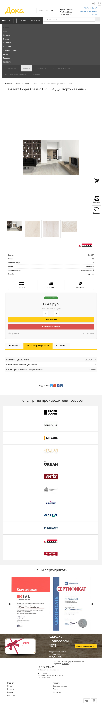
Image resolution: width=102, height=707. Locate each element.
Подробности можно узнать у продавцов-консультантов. (60, 646)
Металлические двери (15, 75)
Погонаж (36, 75)
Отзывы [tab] (61, 345)
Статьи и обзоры (10, 50)
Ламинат (26, 68)
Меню (22, 21)
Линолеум (41, 68)
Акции (5, 54)
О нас (5, 31)
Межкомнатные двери (63, 68)
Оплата (6, 39)
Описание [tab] (14, 345)
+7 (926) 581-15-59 (89, 8)
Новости (6, 35)
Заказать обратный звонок (49, 670)
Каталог (7, 21)
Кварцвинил (10, 68)
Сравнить (13, 333)
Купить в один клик (51, 326)
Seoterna (65, 664)
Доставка (7, 43)
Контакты (7, 62)
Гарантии (7, 47)
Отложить (88, 333)
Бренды (6, 58)
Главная (6, 27)
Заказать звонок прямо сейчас (88, 13)
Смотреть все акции (85, 646)
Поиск (35, 21)
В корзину (51, 320)
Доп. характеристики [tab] (38, 345)
